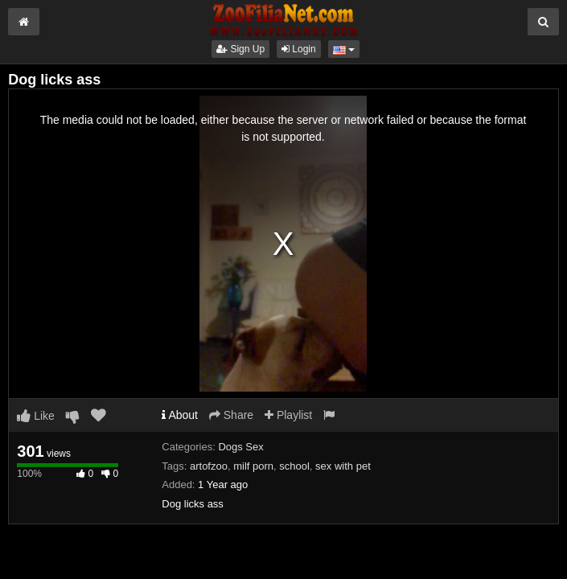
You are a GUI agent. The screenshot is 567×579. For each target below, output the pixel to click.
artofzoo (209, 466)
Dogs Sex (240, 447)
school (294, 466)
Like (36, 415)
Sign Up (240, 49)
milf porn (253, 466)
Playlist (288, 415)
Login (298, 49)
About (180, 415)
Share (231, 415)
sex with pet (343, 466)
